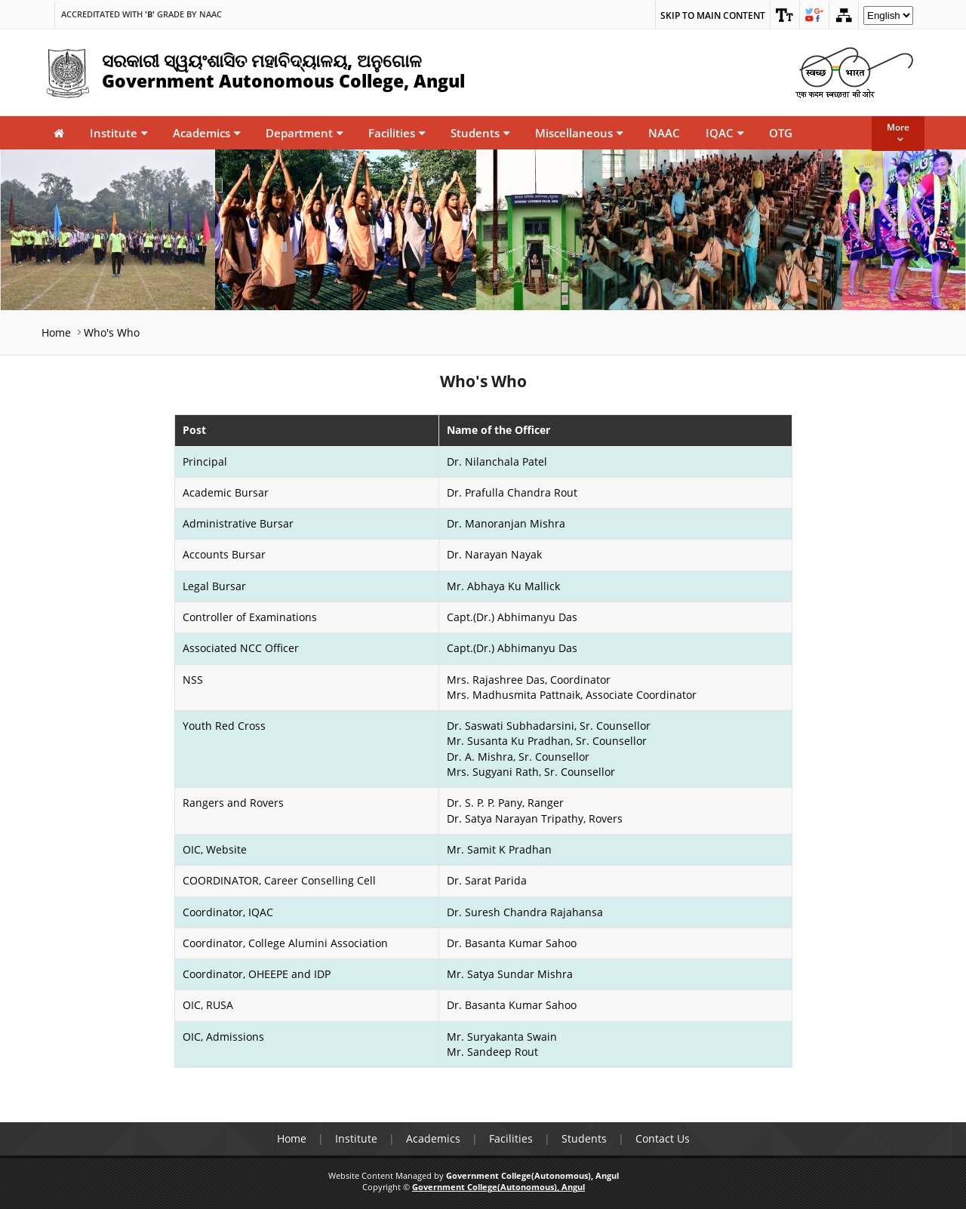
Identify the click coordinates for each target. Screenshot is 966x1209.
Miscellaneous (579, 132)
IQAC (724, 132)
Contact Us (662, 1138)
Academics (206, 132)
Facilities (396, 132)
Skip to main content (712, 15)
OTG (780, 132)
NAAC (664, 132)
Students (480, 132)
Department (304, 132)
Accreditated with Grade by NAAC (141, 14)
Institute (118, 132)
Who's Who (112, 332)
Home (56, 332)
